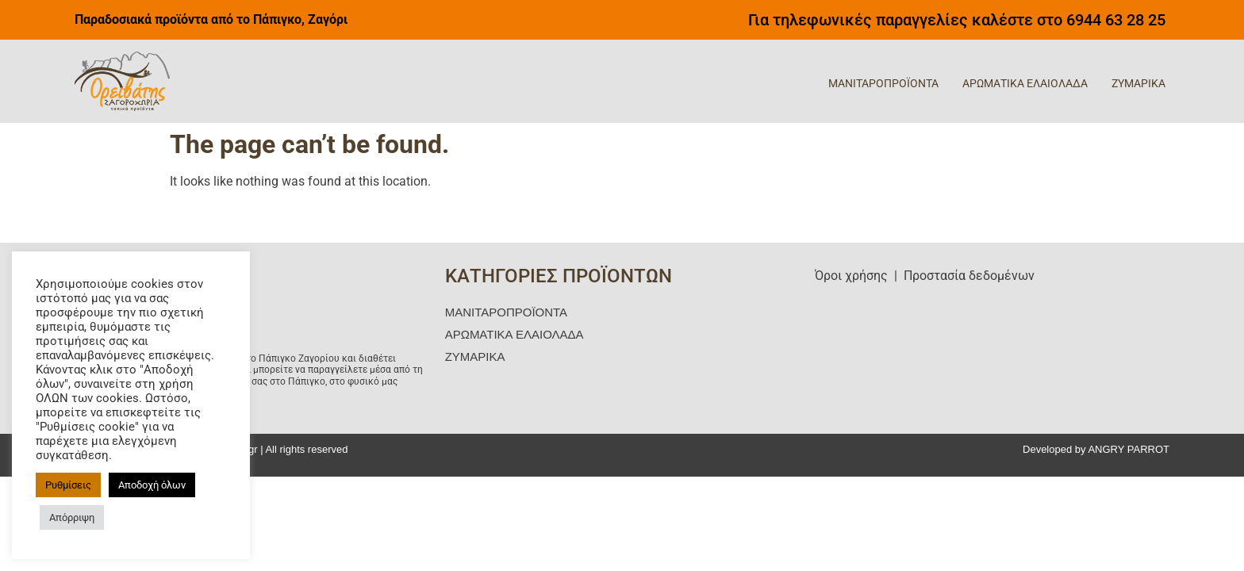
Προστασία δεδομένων (969, 275)
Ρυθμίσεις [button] (68, 485)
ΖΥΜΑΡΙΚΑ (1138, 83)
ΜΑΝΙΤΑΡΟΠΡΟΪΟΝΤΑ (883, 83)
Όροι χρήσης (851, 275)
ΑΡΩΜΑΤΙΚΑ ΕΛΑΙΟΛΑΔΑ (1025, 83)
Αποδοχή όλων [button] (152, 485)
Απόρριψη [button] (71, 517)
